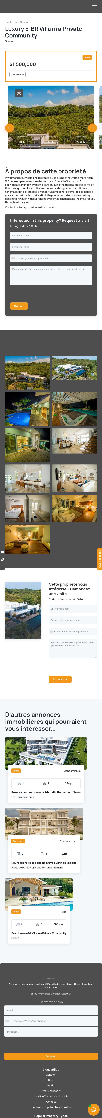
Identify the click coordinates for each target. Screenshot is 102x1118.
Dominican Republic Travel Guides (51, 1107)
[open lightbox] (19, 93)
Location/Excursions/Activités (51, 1096)
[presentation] (34, 295)
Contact (51, 1101)
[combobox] (14, 258)
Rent (51, 1080)
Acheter (51, 1074)
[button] (9, 127)
